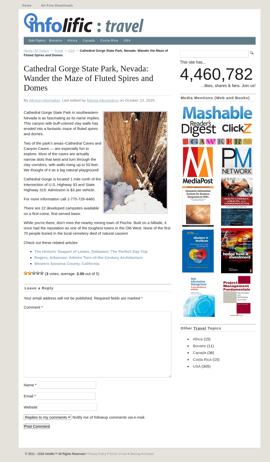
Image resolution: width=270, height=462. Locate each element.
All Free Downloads (57, 5)
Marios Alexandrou (103, 100)
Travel (58, 50)
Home (27, 5)
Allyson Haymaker (44, 100)
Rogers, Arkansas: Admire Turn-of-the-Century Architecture (88, 257)
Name (30, 385)
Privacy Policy (97, 454)
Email (30, 396)
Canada (89, 40)
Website (31, 407)
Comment (33, 307)
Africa (72, 40)
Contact (149, 454)
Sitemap (135, 454)
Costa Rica (109, 40)
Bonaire (55, 40)
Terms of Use (118, 454)
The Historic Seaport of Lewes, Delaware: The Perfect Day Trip (91, 251)
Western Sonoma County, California (66, 263)
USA (127, 40)
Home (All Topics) (36, 50)
